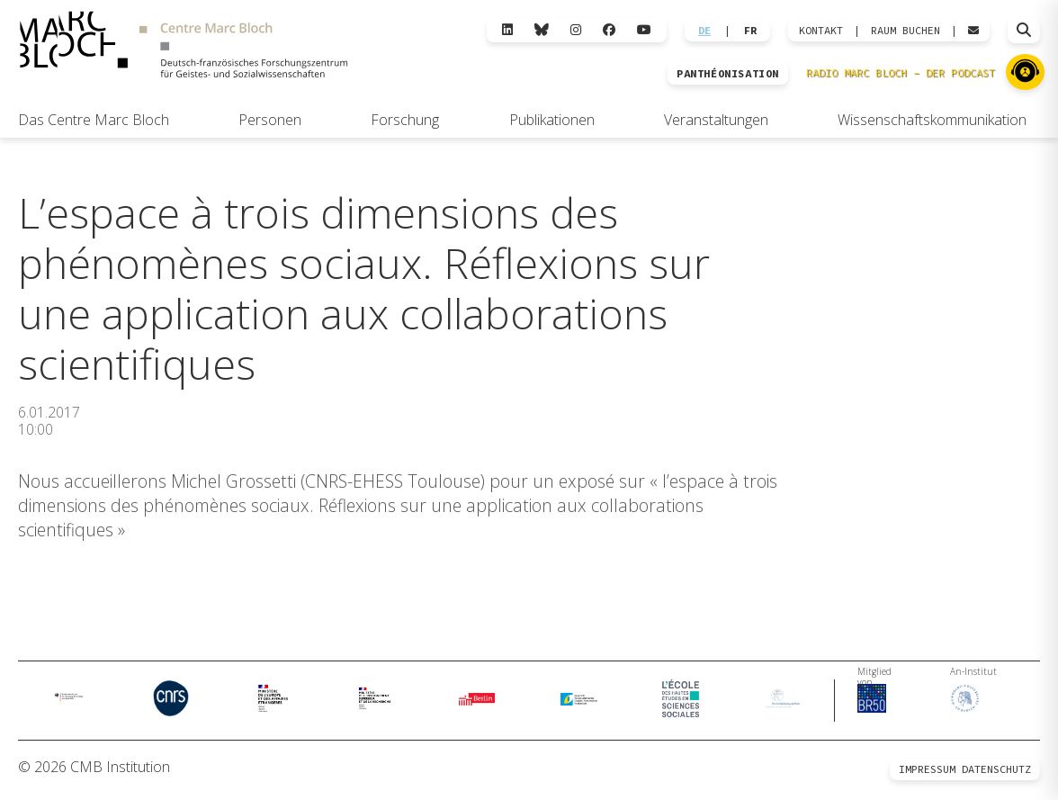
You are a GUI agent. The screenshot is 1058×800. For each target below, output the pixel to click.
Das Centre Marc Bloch (93, 120)
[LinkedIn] (507, 30)
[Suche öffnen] (1024, 30)
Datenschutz (996, 775)
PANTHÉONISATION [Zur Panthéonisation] (728, 73)
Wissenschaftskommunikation (932, 120)
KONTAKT (821, 30)
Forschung (405, 120)
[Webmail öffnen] (973, 30)
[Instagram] (576, 30)
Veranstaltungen (716, 120)
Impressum (927, 775)
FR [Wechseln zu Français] (750, 30)
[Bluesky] (541, 30)
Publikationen (552, 120)
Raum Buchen (905, 30)
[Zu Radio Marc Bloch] (1025, 72)
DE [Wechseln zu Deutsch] (704, 30)
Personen (269, 120)
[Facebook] (609, 30)
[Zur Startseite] (183, 47)
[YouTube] (644, 30)
